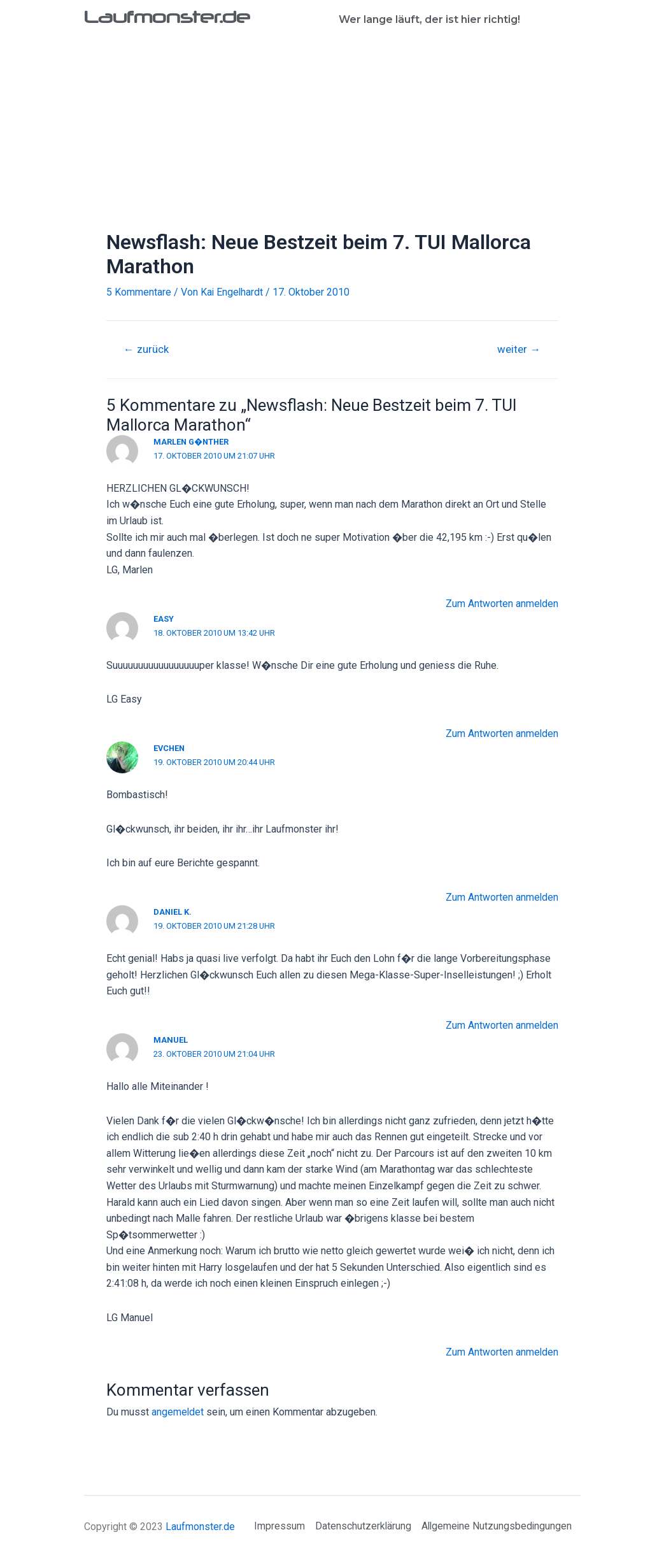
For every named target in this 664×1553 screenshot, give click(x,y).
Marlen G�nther (192, 442)
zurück (146, 349)
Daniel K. (172, 912)
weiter (518, 349)
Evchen (170, 748)
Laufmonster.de (170, 16)
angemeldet (178, 1411)
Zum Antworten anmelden (501, 604)
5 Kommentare (138, 292)
